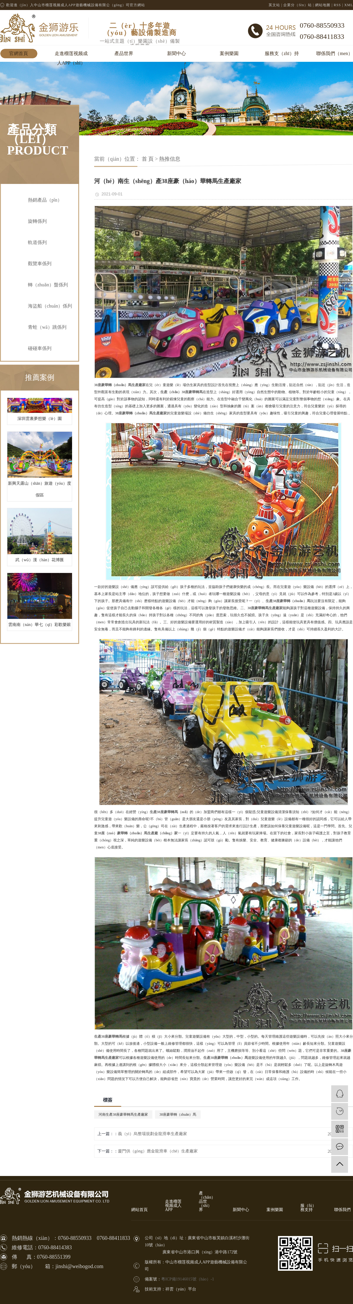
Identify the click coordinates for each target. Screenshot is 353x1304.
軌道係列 (37, 242)
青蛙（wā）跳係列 (47, 327)
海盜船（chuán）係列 (50, 305)
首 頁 (148, 159)
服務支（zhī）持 (282, 53)
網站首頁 (139, 1210)
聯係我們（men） (334, 53)
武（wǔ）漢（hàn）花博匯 (39, 562)
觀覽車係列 (39, 263)
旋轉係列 (37, 221)
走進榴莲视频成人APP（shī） (71, 54)
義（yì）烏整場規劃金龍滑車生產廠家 (152, 1134)
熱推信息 (169, 159)
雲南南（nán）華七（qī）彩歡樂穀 (39, 626)
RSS (337, 5)
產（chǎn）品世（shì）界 (207, 1201)
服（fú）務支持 (308, 1208)
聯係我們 (342, 1210)
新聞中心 (176, 53)
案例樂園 (229, 53)
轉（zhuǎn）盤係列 (48, 284)
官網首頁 (18, 53)
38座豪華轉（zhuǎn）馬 (177, 1114)
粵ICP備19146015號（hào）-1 (187, 1279)
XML (348, 5)
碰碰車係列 (39, 348)
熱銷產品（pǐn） (45, 199)
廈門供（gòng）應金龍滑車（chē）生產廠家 (158, 1151)
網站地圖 (322, 5)
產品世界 (123, 53)
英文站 (274, 5)
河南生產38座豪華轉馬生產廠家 (123, 1114)
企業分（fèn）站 (297, 5)
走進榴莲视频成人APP (173, 1206)
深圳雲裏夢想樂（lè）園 (39, 420)
